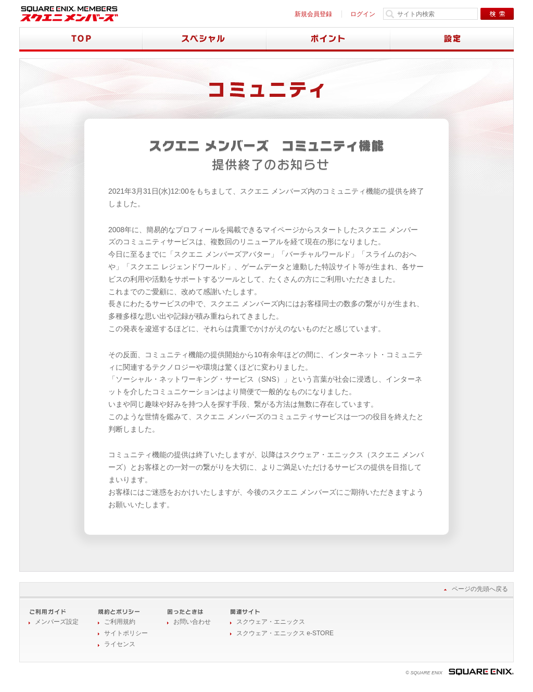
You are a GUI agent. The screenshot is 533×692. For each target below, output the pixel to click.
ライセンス (119, 644)
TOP (81, 39)
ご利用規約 (119, 621)
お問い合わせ (192, 621)
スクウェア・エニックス (270, 621)
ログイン (362, 14)
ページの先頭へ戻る (480, 589)
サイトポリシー (126, 633)
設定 (452, 39)
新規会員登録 (313, 14)
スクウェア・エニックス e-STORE (285, 633)
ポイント (328, 39)
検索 (497, 14)
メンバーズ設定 (57, 621)
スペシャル (204, 39)
